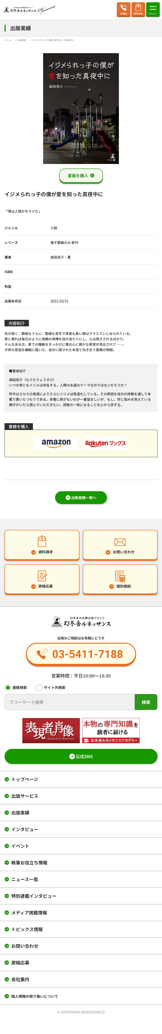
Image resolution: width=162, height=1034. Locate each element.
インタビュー (24, 829)
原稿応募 (20, 962)
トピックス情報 (27, 929)
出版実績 (20, 812)
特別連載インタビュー (33, 896)
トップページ (24, 779)
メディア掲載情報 (29, 912)
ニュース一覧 (24, 879)
